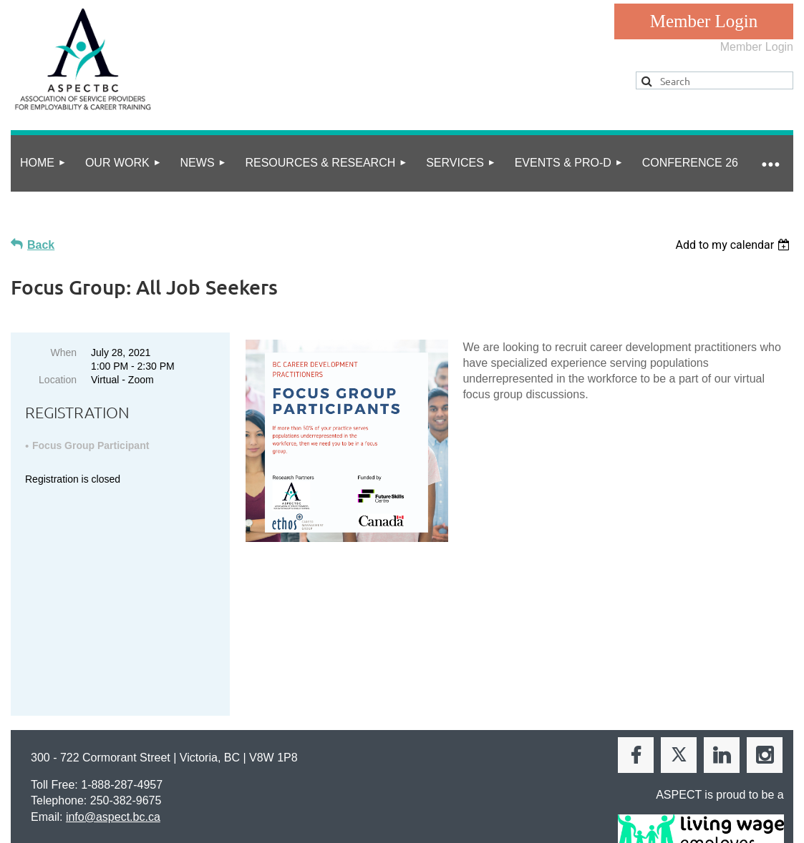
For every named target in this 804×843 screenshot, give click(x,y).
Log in (703, 21)
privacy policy (73, 760)
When (63, 352)
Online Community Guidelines (187, 760)
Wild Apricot (644, 808)
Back (40, 245)
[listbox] (734, 245)
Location (58, 379)
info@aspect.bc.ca (113, 691)
